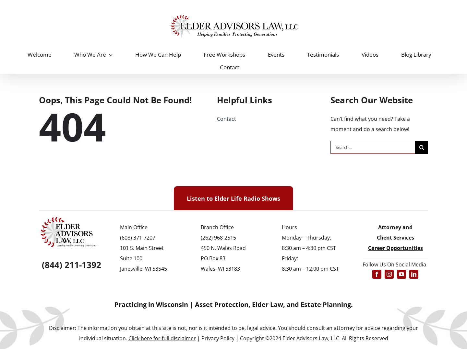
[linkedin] (413, 274)
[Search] (421, 147)
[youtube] (401, 274)
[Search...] (372, 147)
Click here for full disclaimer (162, 338)
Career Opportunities (395, 248)
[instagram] (389, 274)
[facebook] (376, 274)
